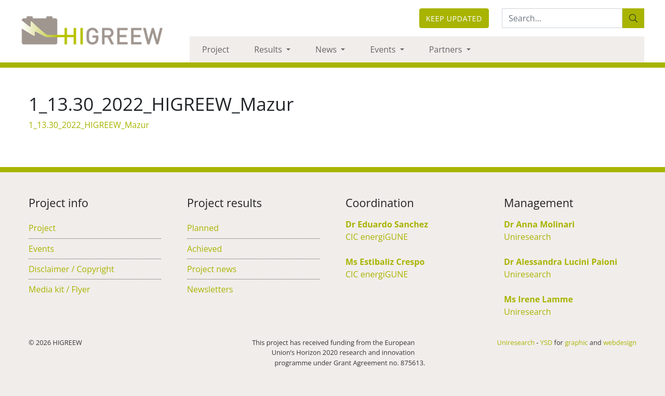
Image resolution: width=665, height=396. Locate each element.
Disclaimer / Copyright (71, 269)
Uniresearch (527, 236)
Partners (446, 49)
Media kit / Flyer (59, 289)
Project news (211, 269)
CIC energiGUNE (376, 236)
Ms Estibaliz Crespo (384, 261)
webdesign (619, 342)
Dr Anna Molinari (539, 224)
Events (383, 49)
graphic (576, 342)
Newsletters (210, 289)
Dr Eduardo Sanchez (386, 224)
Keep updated (454, 18)
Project (215, 49)
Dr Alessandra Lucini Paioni (560, 261)
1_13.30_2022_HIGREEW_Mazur (89, 125)
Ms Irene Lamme (538, 299)
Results (269, 49)
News (327, 49)
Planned (203, 228)
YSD (546, 342)
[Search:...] (562, 18)
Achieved (204, 248)
